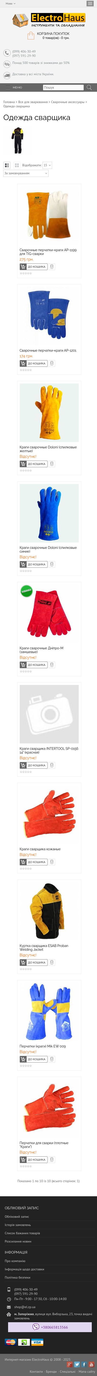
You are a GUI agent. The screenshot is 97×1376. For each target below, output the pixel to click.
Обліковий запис (17, 1216)
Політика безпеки (17, 1277)
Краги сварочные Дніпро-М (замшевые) (41, 650)
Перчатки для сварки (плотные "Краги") (44, 1145)
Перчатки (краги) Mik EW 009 (43, 1046)
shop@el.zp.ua (24, 1307)
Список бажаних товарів (22, 1233)
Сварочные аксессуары (67, 102)
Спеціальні (68, 1371)
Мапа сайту (87, 1371)
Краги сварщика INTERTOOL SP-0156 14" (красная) (49, 750)
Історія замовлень (18, 1225)
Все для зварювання (33, 102)
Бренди (51, 1371)
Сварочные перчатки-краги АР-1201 (48, 350)
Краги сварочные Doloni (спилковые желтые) (48, 449)
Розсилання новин (18, 1241)
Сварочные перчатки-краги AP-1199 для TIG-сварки (48, 252)
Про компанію (15, 1261)
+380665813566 (54, 1327)
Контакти (36, 1371)
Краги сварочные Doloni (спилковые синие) (48, 549)
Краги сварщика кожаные (40, 849)
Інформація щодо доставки (24, 1269)
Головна (9, 102)
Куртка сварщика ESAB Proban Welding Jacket (44, 947)
